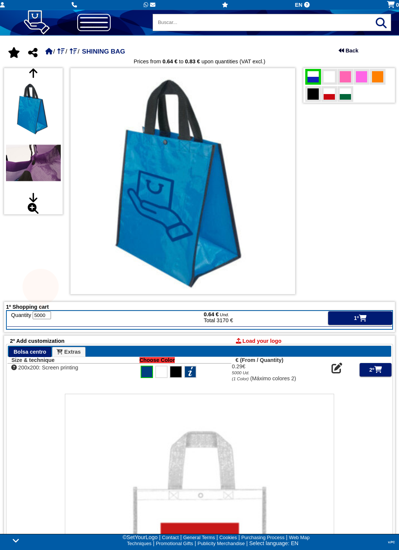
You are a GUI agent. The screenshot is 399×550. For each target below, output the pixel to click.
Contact (170, 537)
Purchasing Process (262, 537)
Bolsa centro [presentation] (30, 352)
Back (348, 51)
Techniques (139, 543)
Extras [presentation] (69, 352)
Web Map (299, 537)
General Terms (199, 537)
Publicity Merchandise (221, 543)
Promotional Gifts (174, 543)
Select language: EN (273, 543)
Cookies (228, 537)
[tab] (30, 352)
